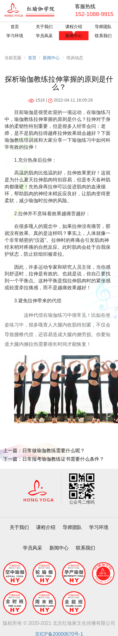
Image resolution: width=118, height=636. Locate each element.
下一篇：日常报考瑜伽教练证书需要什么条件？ (53, 459)
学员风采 (44, 35)
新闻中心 (73, 35)
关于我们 (44, 26)
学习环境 (14, 35)
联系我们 (103, 35)
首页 (15, 26)
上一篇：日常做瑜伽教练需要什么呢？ (44, 450)
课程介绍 (73, 26)
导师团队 (103, 26)
